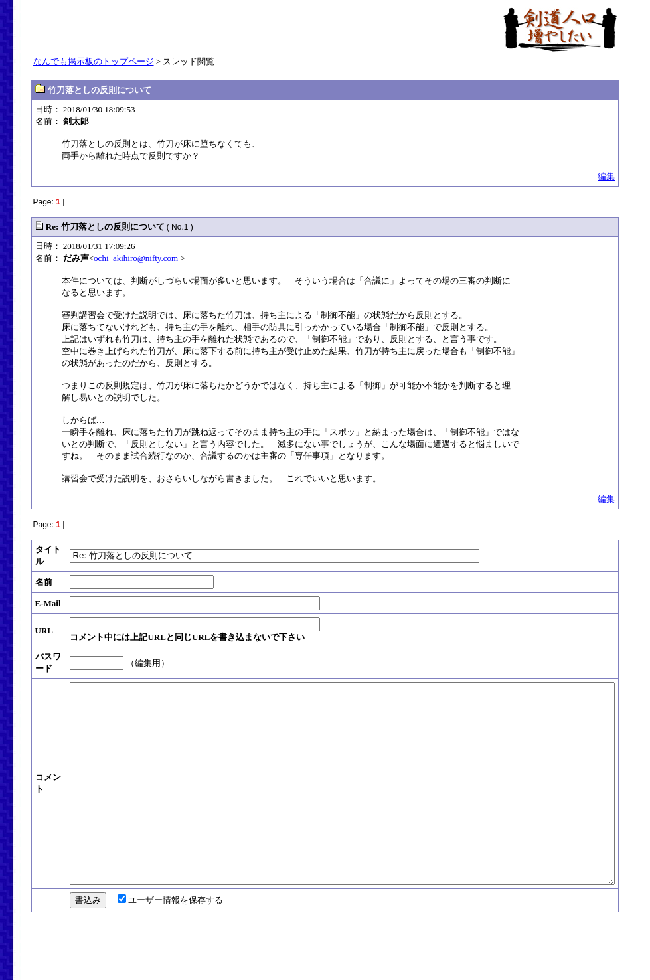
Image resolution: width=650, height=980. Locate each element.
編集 (606, 176)
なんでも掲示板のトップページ (93, 61)
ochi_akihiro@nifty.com (136, 258)
